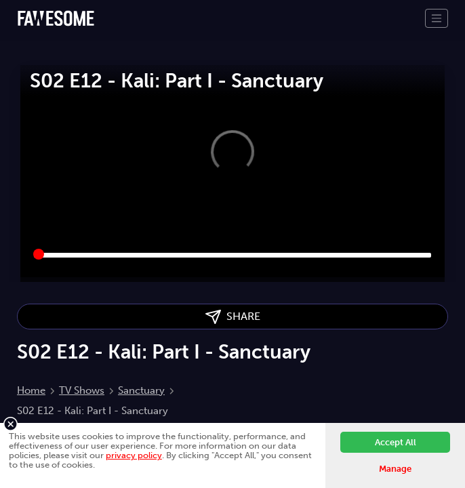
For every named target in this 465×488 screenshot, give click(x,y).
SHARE (232, 317)
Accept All (395, 442)
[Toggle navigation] (436, 18)
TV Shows (81, 390)
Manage (395, 469)
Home (31, 390)
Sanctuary (141, 390)
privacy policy (134, 455)
